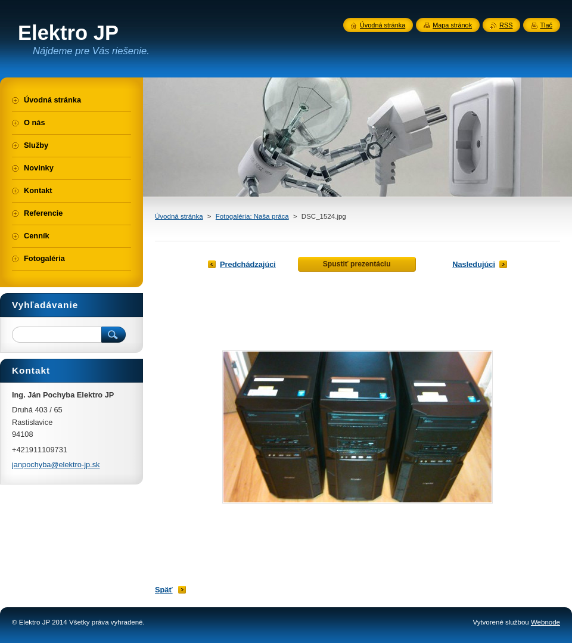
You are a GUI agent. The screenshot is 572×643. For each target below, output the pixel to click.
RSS (505, 25)
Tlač (546, 25)
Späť (164, 589)
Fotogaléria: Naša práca (252, 216)
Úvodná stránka (179, 216)
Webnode (545, 622)
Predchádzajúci (248, 264)
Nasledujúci (473, 264)
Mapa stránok (452, 25)
